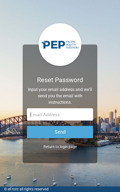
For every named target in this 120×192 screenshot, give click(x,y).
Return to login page (60, 147)
